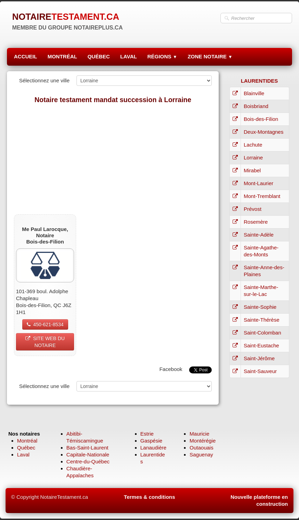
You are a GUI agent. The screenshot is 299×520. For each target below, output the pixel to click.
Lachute (253, 145)
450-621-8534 (45, 324)
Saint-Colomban (262, 333)
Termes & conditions (149, 497)
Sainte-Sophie (260, 307)
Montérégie (202, 441)
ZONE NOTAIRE (210, 56)
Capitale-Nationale (87, 454)
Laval (23, 454)
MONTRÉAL (62, 56)
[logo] (67, 21)
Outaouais (201, 448)
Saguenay (201, 454)
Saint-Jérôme (259, 358)
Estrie (147, 434)
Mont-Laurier (258, 183)
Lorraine (253, 157)
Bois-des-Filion (261, 119)
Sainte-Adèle (259, 235)
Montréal (27, 441)
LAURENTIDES (259, 81)
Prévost (252, 209)
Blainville (254, 93)
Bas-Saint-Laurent (87, 448)
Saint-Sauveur (260, 371)
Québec (26, 448)
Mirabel (252, 170)
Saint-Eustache (261, 345)
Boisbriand (256, 106)
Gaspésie (151, 441)
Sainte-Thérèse (262, 320)
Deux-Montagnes (263, 132)
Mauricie (199, 434)
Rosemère (256, 222)
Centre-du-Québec (88, 461)
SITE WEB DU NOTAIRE (45, 342)
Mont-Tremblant (262, 196)
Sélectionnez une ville (44, 80)
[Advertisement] (113, 158)
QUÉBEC (99, 56)
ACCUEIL (25, 56)
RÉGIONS (162, 56)
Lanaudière (153, 448)
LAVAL (128, 56)
